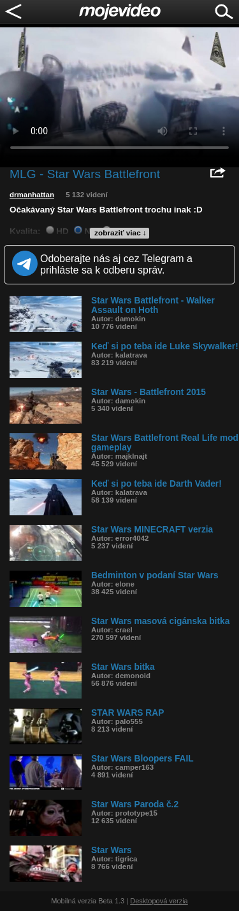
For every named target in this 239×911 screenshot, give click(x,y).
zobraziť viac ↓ (120, 232)
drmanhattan (32, 194)
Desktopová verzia (159, 901)
